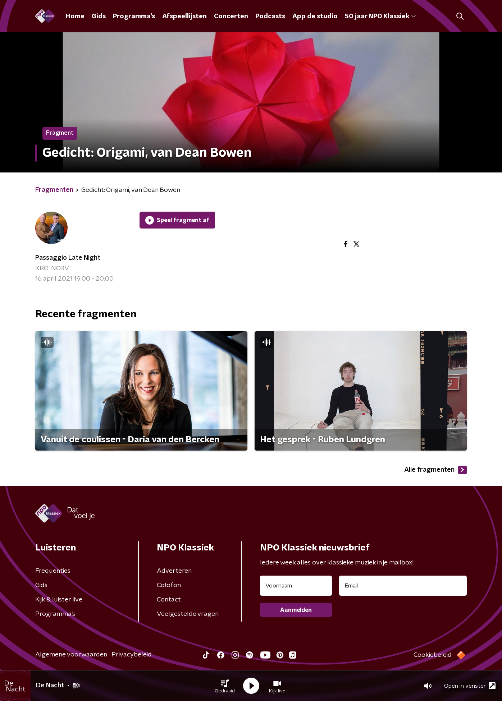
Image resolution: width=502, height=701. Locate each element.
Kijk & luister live (58, 599)
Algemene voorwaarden (71, 654)
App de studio (315, 16)
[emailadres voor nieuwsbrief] (403, 586)
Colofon (169, 585)
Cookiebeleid (433, 655)
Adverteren (174, 571)
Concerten (231, 16)
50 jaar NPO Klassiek (380, 16)
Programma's (134, 16)
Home (75, 16)
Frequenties (52, 571)
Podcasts (270, 16)
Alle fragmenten (435, 470)
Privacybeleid (131, 654)
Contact (169, 599)
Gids (99, 16)
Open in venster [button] (470, 685)
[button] (224, 685)
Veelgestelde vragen (188, 614)
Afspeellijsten (184, 16)
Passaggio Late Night (67, 258)
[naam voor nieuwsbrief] (296, 586)
